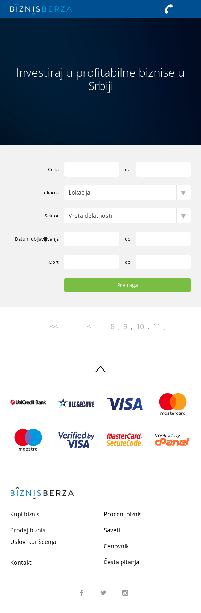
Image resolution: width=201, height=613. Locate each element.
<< (54, 326)
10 (140, 326)
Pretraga (127, 285)
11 (157, 326)
